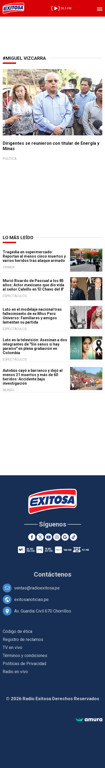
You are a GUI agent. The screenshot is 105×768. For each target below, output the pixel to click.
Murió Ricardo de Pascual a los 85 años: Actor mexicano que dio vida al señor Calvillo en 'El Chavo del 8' (33, 285)
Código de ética (17, 631)
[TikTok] (73, 537)
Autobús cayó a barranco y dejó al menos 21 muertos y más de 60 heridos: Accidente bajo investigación (33, 376)
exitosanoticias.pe (31, 599)
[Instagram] (56, 537)
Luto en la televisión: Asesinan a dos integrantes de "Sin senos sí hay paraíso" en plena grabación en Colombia (35, 346)
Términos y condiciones (25, 655)
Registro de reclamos (23, 639)
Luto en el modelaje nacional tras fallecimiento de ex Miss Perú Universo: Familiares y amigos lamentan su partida (32, 315)
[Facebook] (31, 537)
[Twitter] (40, 537)
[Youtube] (48, 537)
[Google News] (65, 537)
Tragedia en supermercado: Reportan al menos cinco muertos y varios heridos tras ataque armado (34, 256)
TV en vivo (12, 647)
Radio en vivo (15, 671)
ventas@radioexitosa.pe (37, 588)
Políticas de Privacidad (24, 663)
